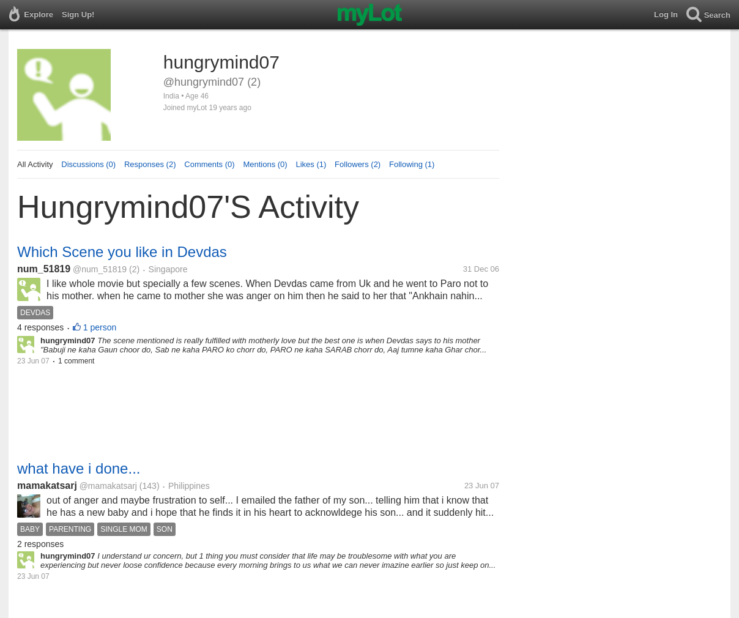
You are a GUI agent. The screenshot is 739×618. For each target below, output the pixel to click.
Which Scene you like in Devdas (122, 252)
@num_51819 (100, 269)
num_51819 (43, 269)
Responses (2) (150, 164)
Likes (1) (310, 164)
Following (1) (411, 164)
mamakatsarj (47, 485)
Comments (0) (209, 164)
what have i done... (78, 468)
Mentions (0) (265, 164)
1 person (99, 327)
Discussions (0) (88, 164)
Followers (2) (358, 164)
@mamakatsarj (108, 486)
